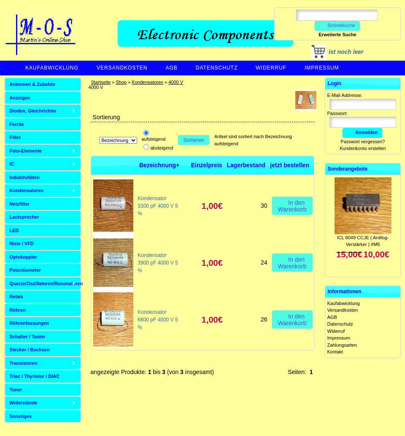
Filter (15, 137)
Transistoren (24, 363)
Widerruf (271, 68)
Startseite (101, 82)
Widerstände (24, 402)
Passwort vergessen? (362, 141)
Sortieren (194, 140)
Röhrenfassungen (29, 323)
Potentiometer (25, 270)
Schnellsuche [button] (337, 25)
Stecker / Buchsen (30, 349)
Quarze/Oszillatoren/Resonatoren (45, 283)
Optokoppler (23, 256)
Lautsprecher (24, 216)
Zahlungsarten (342, 345)
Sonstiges (21, 416)
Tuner (16, 389)
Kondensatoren (147, 82)
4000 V (175, 82)
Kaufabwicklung (51, 68)
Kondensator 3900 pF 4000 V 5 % (158, 262)
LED (14, 230)
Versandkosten (122, 68)
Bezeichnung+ (159, 165)
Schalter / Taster (28, 336)
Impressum (322, 68)
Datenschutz (217, 68)
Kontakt (335, 351)
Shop (121, 82)
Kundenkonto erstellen (363, 148)
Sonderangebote (348, 169)
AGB (171, 68)
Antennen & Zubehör (33, 84)
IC (12, 163)
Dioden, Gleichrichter (33, 110)
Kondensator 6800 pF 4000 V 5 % (158, 319)
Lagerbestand (246, 165)
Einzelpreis (206, 165)
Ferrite (17, 124)
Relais (16, 296)
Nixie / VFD (22, 243)
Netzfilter (20, 203)
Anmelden (362, 132)
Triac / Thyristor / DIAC (35, 376)
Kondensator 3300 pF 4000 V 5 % (158, 206)
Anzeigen (20, 97)
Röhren (18, 310)
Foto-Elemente (26, 150)
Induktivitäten (25, 177)
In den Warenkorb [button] (292, 205)
